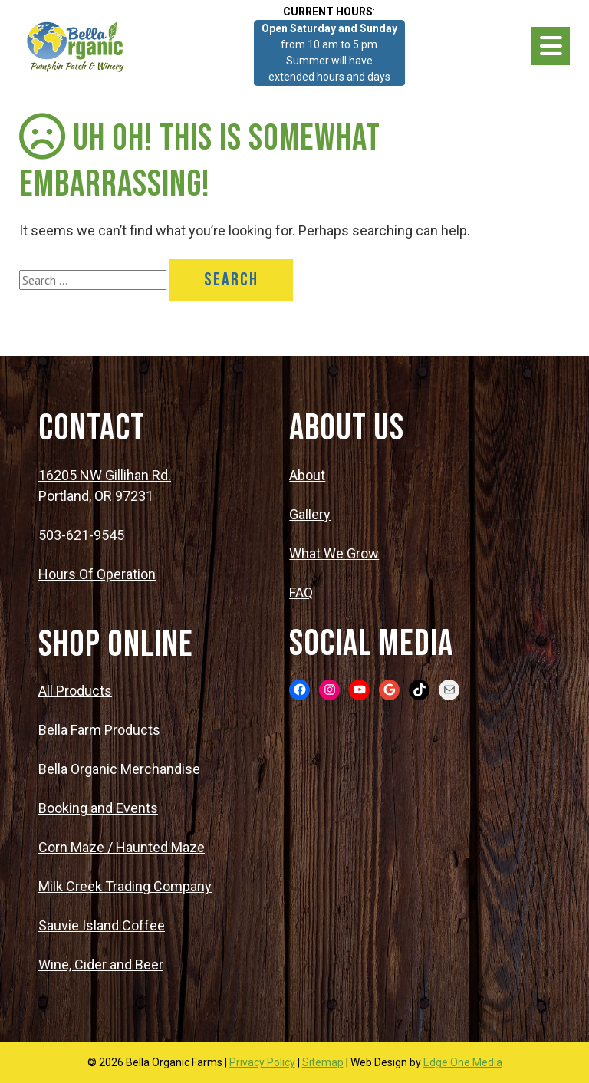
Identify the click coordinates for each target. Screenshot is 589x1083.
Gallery (310, 514)
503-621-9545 (81, 535)
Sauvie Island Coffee (101, 925)
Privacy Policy (262, 1062)
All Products (75, 691)
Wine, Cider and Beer (100, 964)
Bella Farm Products (99, 730)
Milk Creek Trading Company (125, 886)
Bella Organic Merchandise (119, 769)
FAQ (301, 592)
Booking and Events (98, 808)
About (307, 475)
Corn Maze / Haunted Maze (121, 847)
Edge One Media (462, 1062)
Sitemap (323, 1062)
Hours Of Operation (97, 574)
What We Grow (334, 553)
